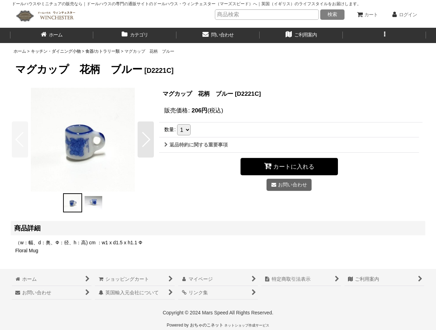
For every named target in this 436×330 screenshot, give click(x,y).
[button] (384, 35)
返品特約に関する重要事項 (196, 144)
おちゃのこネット (206, 325)
